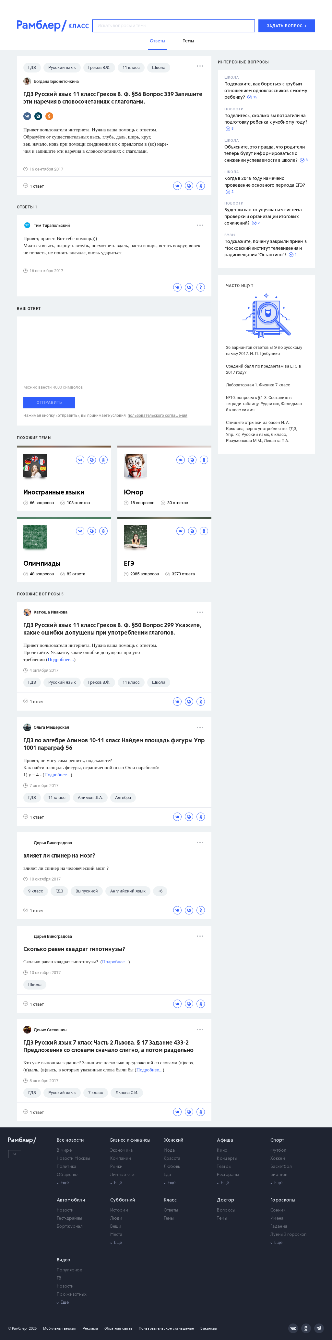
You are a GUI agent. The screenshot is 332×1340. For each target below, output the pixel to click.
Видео (64, 1260)
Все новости (70, 1140)
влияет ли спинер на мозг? (59, 856)
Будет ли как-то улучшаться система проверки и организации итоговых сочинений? (263, 217)
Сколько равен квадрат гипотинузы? (74, 949)
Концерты (227, 1159)
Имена (277, 1218)
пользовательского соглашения (157, 415)
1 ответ (33, 186)
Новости (65, 1210)
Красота (172, 1159)
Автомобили (71, 1200)
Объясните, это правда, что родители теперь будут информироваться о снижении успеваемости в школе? (264, 154)
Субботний (122, 1200)
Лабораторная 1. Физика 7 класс (258, 384)
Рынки (116, 1167)
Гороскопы (282, 1200)
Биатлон (278, 1175)
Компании (120, 1159)
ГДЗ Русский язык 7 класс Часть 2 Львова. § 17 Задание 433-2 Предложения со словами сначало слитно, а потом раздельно (108, 1046)
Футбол (278, 1150)
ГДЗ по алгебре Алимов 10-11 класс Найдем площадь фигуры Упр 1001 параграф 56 (114, 744)
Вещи (115, 1226)
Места (116, 1235)
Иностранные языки (53, 492)
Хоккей (277, 1159)
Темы (169, 1218)
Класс (170, 1200)
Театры (224, 1167)
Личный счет (123, 1175)
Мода (169, 1150)
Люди (116, 1218)
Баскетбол (281, 1167)
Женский (174, 1140)
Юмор (134, 492)
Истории (119, 1210)
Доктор (225, 1200)
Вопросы (226, 1210)
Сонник (277, 1210)
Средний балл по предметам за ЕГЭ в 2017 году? (263, 369)
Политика (66, 1167)
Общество (67, 1175)
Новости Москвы (73, 1159)
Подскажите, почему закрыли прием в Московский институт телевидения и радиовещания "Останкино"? (265, 248)
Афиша (225, 1140)
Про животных (72, 1294)
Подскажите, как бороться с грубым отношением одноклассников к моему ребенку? (265, 91)
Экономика (121, 1150)
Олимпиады (42, 563)
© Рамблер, (18, 1328)
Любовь (172, 1167)
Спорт (277, 1140)
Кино (222, 1150)
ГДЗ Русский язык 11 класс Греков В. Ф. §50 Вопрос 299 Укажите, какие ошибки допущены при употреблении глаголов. (112, 629)
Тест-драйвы (69, 1218)
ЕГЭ (129, 563)
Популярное (69, 1270)
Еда (167, 1175)
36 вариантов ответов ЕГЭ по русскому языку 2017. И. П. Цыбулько (264, 350)
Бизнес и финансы (130, 1140)
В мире (64, 1150)
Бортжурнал (70, 1226)
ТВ (59, 1278)
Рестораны (228, 1175)
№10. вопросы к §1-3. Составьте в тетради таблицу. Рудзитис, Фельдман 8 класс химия (264, 403)
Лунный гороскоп (288, 1235)
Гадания (278, 1226)
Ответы (171, 1210)
